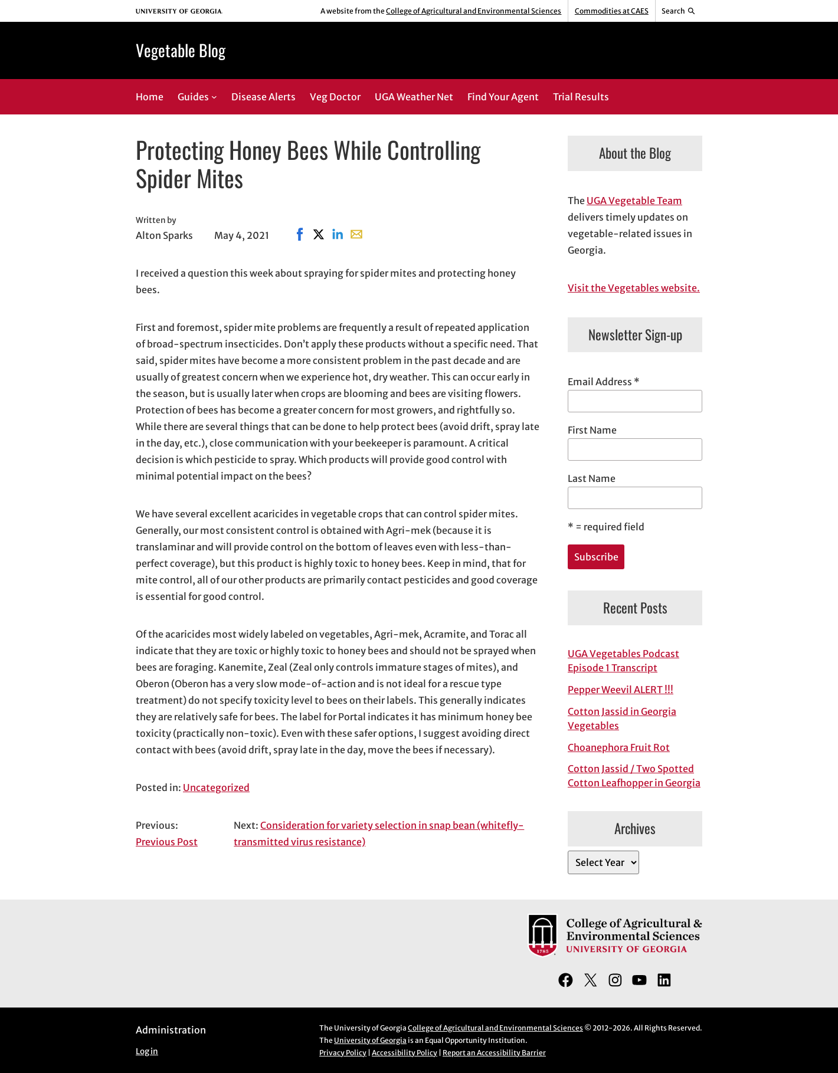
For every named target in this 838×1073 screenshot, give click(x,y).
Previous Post (167, 842)
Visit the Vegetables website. (634, 288)
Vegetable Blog (180, 50)
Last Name (592, 478)
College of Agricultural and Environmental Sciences (473, 10)
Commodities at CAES (612, 10)
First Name (592, 430)
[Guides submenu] (214, 97)
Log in (147, 1051)
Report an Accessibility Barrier (494, 1052)
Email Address (604, 382)
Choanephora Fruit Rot (619, 747)
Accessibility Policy (404, 1052)
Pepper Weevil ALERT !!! (620, 689)
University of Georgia (370, 1040)
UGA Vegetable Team (634, 200)
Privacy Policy (342, 1052)
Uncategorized (216, 787)
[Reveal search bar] (679, 11)
